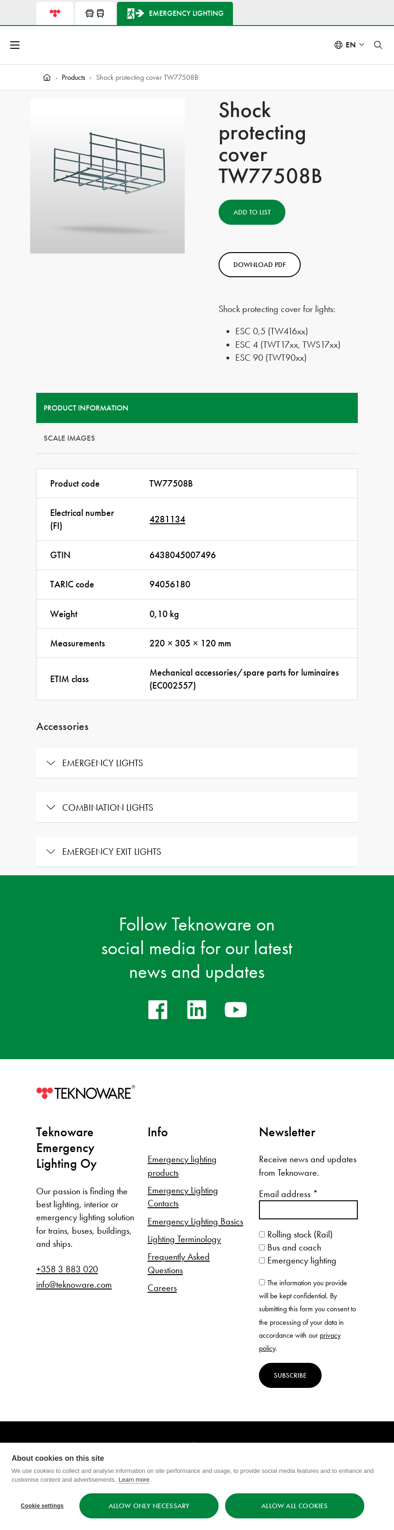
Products (73, 77)
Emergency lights (102, 762)
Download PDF (259, 264)
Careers (162, 1287)
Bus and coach (290, 1247)
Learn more (133, 1479)
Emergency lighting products (182, 1165)
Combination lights (107, 807)
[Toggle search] (378, 45)
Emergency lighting (297, 1260)
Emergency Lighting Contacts (183, 1197)
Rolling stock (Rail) (296, 1234)
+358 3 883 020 (67, 1269)
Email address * (288, 1193)
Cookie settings (42, 1506)
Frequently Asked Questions (179, 1263)
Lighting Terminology (184, 1238)
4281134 (167, 519)
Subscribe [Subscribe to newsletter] (290, 1375)
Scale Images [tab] (69, 438)
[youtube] (235, 1009)
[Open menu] (15, 45)
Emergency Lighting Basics (195, 1221)
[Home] (47, 77)
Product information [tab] (86, 408)
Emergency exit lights (111, 851)
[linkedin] (196, 1009)
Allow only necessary (149, 1506)
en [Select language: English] (351, 45)
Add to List (252, 212)
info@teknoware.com (74, 1284)
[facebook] (157, 1009)
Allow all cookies (294, 1506)
